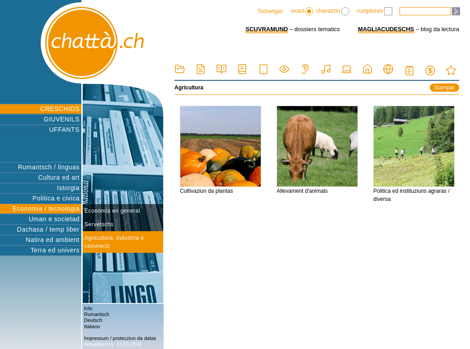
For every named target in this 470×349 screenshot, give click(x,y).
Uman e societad (54, 219)
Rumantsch (96, 314)
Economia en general (112, 211)
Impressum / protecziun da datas (120, 338)
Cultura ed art (59, 177)
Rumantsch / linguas (49, 167)
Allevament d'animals (317, 150)
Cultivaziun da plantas (220, 150)
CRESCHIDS (60, 108)
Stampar (444, 87)
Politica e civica (56, 198)
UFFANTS (64, 129)
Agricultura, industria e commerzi (114, 242)
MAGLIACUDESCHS (386, 29)
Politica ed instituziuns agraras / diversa (414, 154)
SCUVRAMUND (266, 29)
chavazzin (332, 11)
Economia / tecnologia (46, 208)
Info (88, 308)
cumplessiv (374, 11)
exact (302, 11)
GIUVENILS (62, 119)
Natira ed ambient (53, 239)
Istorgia (68, 187)
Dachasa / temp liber (48, 229)
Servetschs (99, 224)
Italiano (92, 326)
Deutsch (93, 320)
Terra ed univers (55, 250)
